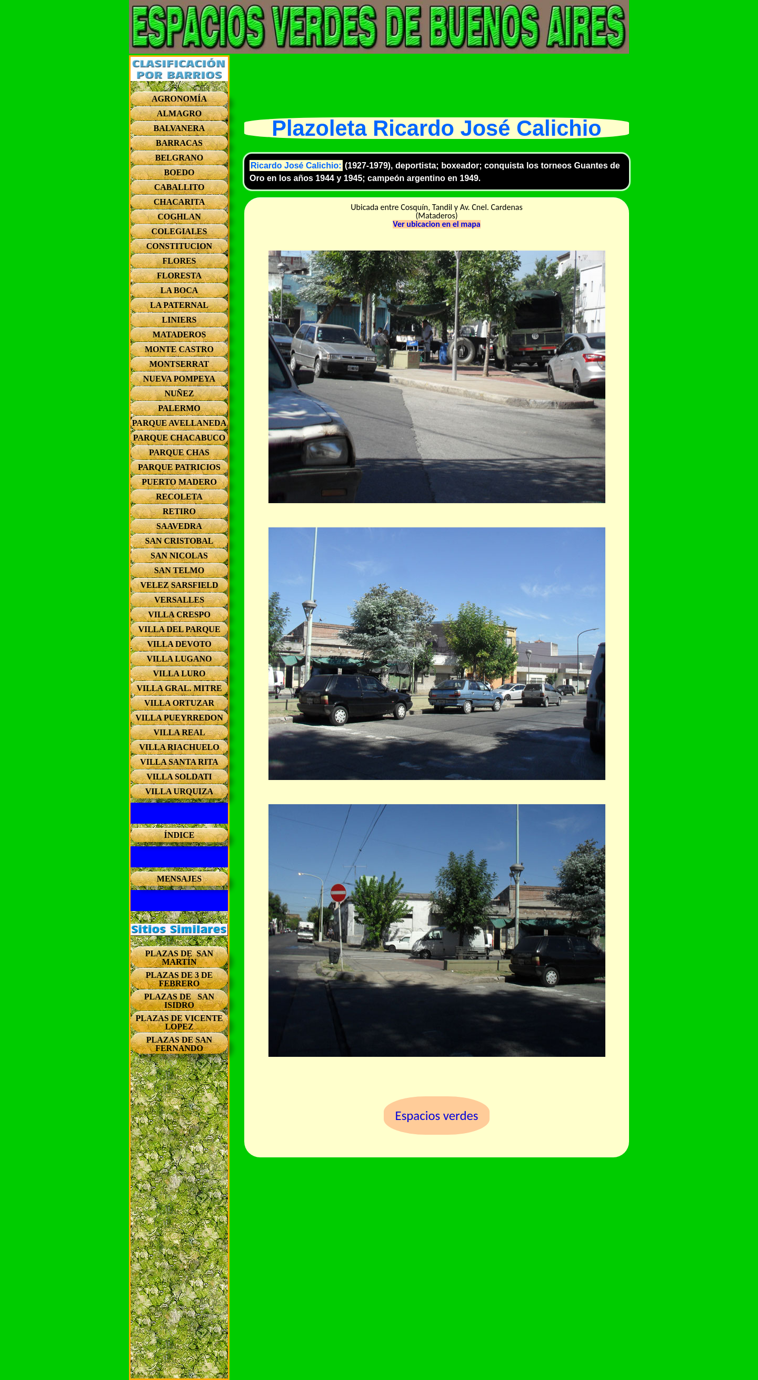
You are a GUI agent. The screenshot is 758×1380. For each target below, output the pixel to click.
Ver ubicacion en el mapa (436, 224)
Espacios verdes (436, 1115)
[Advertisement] (179, 1220)
